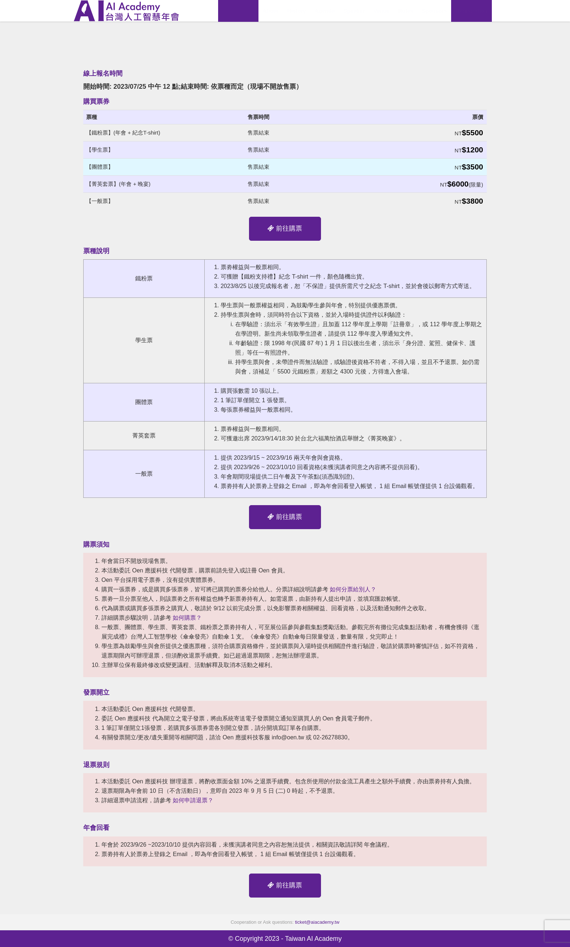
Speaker (354, 11)
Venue (381, 11)
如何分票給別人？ (353, 589)
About (270, 11)
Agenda (325, 11)
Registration (471, 11)
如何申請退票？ (193, 800)
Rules (405, 11)
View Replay (238, 11)
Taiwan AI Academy (313, 938)
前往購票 (285, 228)
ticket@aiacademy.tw (317, 922)
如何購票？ (187, 618)
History (296, 11)
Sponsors (434, 11)
